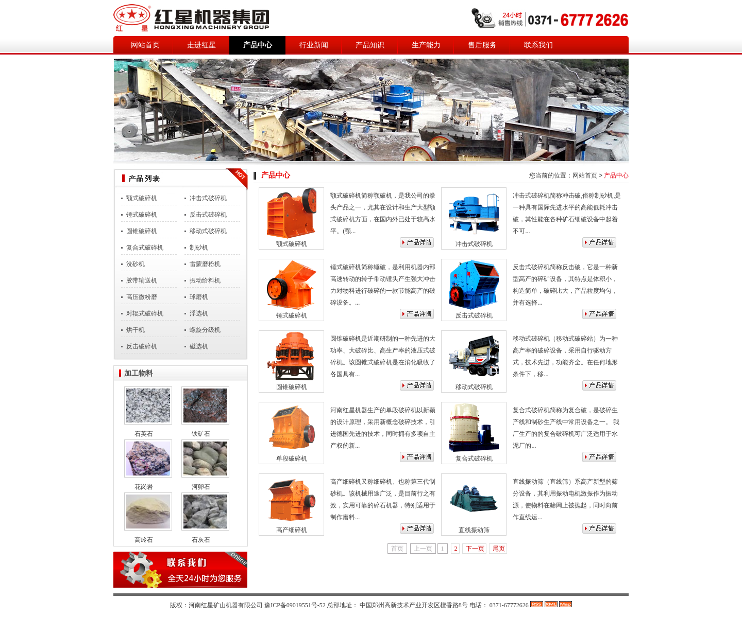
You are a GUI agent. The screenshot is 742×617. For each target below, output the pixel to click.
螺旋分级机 (205, 329)
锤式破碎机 (141, 214)
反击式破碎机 (208, 214)
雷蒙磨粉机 (205, 264)
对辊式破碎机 (144, 313)
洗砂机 (135, 264)
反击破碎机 (141, 346)
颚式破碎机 (141, 198)
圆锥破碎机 (141, 231)
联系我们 (538, 45)
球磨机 (199, 297)
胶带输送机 (141, 280)
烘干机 (135, 329)
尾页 (499, 548)
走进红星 (201, 45)
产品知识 (370, 45)
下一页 (475, 548)
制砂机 (199, 247)
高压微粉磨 (141, 297)
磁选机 (199, 346)
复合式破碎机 (144, 247)
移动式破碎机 (208, 231)
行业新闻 (313, 45)
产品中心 (257, 45)
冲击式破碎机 (208, 198)
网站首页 (145, 45)
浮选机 (199, 313)
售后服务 (482, 45)
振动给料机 (205, 280)
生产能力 (426, 45)
